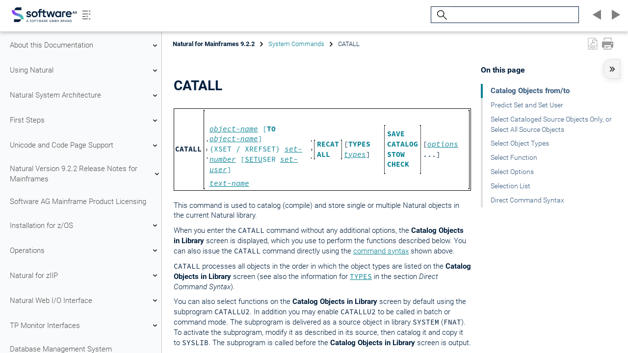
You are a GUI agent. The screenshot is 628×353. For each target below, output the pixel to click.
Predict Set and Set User (527, 105)
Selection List (510, 186)
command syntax (381, 251)
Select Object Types (520, 143)
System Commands (296, 44)
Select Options (512, 172)
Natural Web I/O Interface (85, 300)
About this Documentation (85, 45)
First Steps (85, 121)
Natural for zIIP (85, 275)
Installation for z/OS (85, 225)
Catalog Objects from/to (530, 90)
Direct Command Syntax (527, 200)
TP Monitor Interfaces (85, 325)
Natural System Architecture (85, 96)
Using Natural (85, 71)
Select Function (514, 157)
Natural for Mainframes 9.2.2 (214, 44)
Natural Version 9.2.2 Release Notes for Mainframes (85, 173)
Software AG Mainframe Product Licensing (78, 201)
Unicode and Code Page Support (85, 146)
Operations (85, 250)
